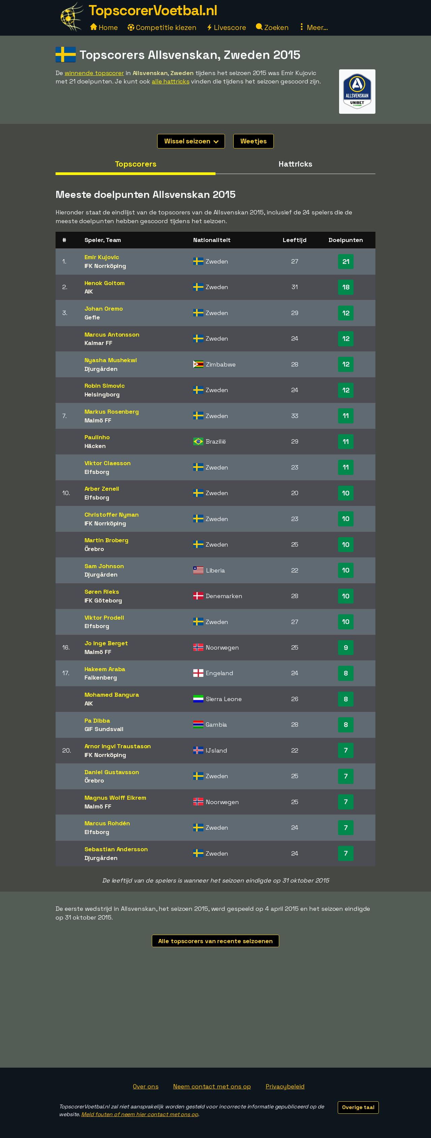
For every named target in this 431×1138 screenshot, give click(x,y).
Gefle (92, 317)
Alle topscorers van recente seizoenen (215, 941)
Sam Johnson (104, 566)
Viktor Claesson (108, 463)
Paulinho (97, 437)
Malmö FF (98, 420)
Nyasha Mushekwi (111, 360)
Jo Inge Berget (106, 643)
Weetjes (253, 141)
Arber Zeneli (102, 488)
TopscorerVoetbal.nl (153, 10)
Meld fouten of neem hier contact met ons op (139, 1114)
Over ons (145, 1086)
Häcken (95, 446)
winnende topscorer (94, 73)
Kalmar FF (98, 343)
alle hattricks (171, 81)
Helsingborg (102, 394)
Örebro (94, 549)
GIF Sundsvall (104, 729)
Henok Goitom (105, 283)
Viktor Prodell (105, 617)
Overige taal (358, 1107)
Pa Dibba (97, 720)
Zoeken (272, 27)
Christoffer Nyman (112, 514)
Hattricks (295, 164)
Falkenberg (101, 677)
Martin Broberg (107, 540)
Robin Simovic (105, 385)
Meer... (313, 27)
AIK (89, 291)
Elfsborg (97, 472)
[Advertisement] (215, 1017)
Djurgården (101, 369)
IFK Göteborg (104, 600)
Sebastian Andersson (116, 849)
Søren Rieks (102, 591)
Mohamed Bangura (112, 694)
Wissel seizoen (191, 141)
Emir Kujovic (102, 257)
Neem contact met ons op (212, 1086)
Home (104, 27)
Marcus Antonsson (112, 334)
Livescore (226, 27)
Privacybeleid (285, 1086)
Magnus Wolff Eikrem (115, 797)
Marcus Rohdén (107, 823)
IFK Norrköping (106, 266)
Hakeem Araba (105, 669)
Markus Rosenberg (112, 411)
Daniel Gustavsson (112, 772)
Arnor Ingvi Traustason (118, 746)
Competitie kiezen (162, 27)
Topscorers (136, 164)
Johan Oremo (104, 308)
